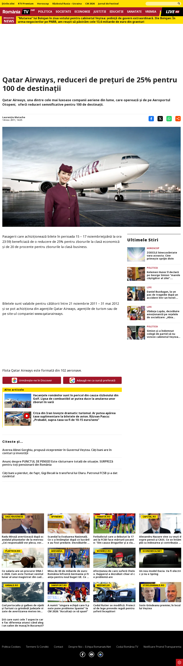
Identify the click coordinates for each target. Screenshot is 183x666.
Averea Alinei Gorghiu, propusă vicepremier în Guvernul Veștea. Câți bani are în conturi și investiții (57, 451)
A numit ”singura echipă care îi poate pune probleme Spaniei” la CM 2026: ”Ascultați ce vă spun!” (68, 608)
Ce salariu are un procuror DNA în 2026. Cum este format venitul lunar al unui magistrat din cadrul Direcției (22, 574)
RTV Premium (26, 3)
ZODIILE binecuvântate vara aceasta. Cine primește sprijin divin (162, 255)
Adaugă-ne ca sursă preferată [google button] (92, 380)
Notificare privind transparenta (162, 646)
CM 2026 (90, 3)
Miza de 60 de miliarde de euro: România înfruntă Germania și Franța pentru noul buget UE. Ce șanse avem (69, 574)
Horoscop (43, 3)
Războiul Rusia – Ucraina (67, 3)
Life (149, 287)
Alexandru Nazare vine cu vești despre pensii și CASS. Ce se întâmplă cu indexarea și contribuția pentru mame (160, 539)
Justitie (100, 11)
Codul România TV (127, 646)
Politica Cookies (11, 646)
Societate (63, 11)
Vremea (150, 11)
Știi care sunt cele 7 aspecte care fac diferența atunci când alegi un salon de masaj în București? (23, 622)
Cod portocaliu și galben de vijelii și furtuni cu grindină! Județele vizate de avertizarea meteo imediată (23, 608)
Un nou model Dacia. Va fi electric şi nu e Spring (160, 573)
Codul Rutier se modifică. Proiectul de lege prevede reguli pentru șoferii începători (114, 608)
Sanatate (134, 11)
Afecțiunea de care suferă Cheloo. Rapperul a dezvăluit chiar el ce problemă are (114, 574)
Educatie (116, 11)
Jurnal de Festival (108, 3)
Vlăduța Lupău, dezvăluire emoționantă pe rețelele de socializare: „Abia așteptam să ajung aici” (163, 314)
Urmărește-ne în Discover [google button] (32, 380)
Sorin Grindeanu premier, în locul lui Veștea (160, 607)
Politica (45, 11)
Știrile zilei (8, 3)
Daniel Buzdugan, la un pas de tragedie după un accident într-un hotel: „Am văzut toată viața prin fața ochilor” (162, 294)
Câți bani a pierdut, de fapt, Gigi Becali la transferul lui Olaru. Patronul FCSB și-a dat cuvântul (60, 475)
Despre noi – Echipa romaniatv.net (89, 646)
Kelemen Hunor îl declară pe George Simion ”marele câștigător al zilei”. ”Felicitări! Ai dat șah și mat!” (163, 275)
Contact (58, 646)
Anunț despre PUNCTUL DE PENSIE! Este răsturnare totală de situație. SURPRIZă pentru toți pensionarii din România (57, 463)
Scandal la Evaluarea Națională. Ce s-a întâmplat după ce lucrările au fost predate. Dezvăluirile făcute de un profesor (68, 539)
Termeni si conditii (37, 646)
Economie (82, 11)
